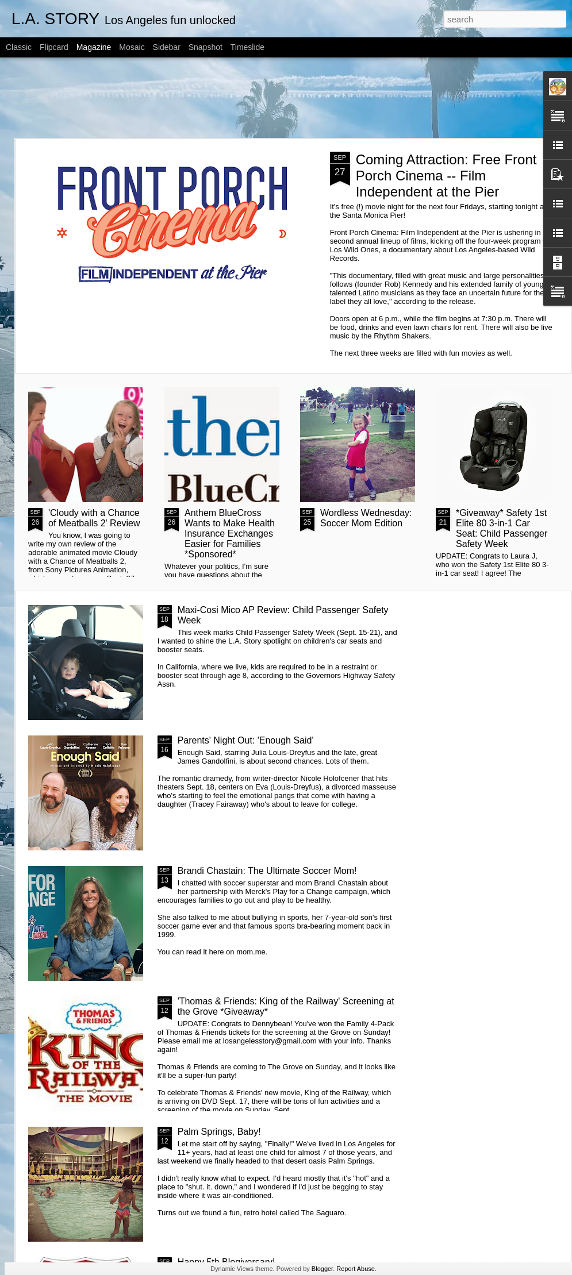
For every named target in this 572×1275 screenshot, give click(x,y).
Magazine (94, 47)
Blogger (322, 1268)
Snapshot (205, 47)
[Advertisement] (286, 97)
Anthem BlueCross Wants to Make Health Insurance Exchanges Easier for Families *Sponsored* (230, 533)
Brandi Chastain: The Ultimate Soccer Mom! (267, 871)
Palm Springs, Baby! (219, 1132)
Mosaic (131, 47)
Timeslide (247, 47)
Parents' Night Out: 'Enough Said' (246, 740)
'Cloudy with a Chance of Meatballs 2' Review (94, 518)
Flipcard (54, 47)
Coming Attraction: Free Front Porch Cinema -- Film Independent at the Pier (446, 175)
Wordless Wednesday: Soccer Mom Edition (366, 518)
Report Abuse (355, 1268)
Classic (19, 47)
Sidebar (167, 47)
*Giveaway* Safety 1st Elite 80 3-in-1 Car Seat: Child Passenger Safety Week (501, 528)
